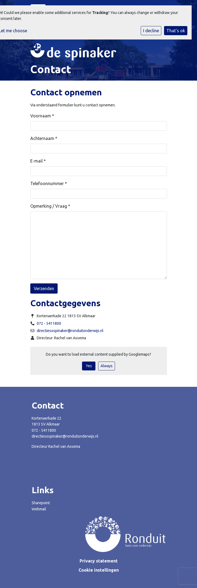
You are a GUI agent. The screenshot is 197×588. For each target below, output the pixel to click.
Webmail (39, 509)
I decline (151, 30)
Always (107, 366)
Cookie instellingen (99, 570)
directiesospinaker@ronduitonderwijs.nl (70, 331)
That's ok (175, 30)
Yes (89, 366)
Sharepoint (41, 503)
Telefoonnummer (48, 183)
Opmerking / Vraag (50, 206)
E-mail (38, 160)
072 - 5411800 (49, 323)
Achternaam (43, 138)
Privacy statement (99, 560)
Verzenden (44, 288)
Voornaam (42, 115)
